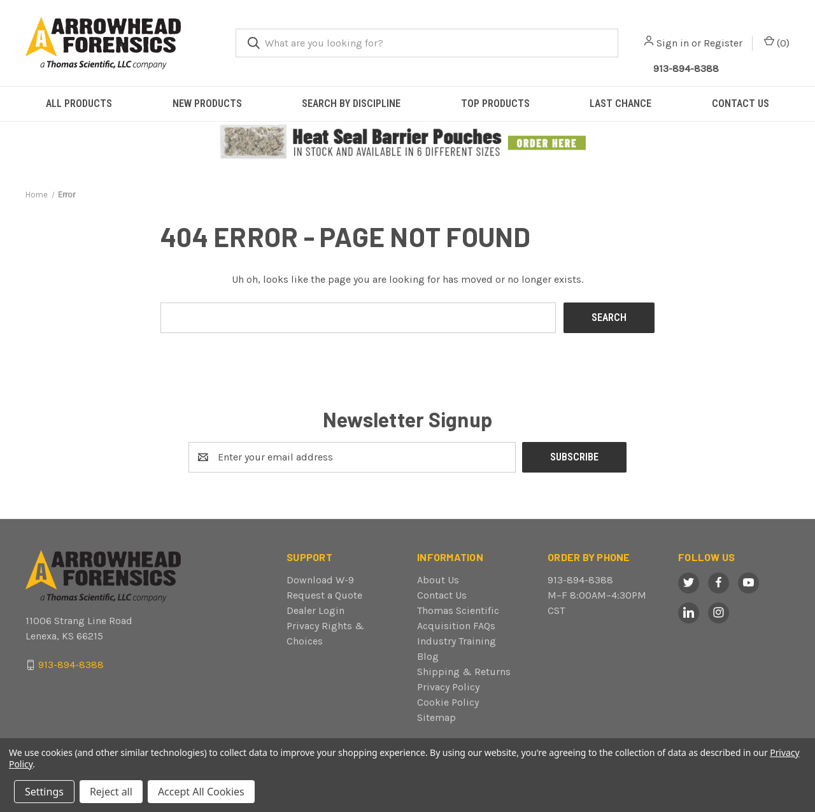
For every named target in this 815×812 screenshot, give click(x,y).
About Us (438, 580)
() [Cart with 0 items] (777, 42)
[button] (408, 142)
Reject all (111, 792)
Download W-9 (320, 580)
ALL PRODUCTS (79, 103)
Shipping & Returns (464, 672)
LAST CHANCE (620, 103)
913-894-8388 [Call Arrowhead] (686, 68)
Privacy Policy (448, 687)
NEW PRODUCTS (207, 103)
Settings (44, 792)
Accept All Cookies (201, 792)
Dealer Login (315, 610)
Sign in (672, 43)
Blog (428, 656)
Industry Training (456, 641)
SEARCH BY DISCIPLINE (351, 103)
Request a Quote (324, 595)
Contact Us (442, 595)
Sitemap (436, 717)
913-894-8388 (580, 580)
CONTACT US (740, 103)
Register (723, 43)
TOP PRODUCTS (495, 103)
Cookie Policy (448, 702)
